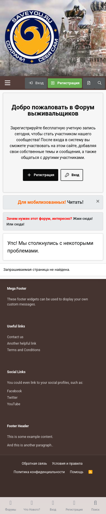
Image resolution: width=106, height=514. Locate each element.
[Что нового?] (88, 83)
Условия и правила (67, 464)
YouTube (13, 404)
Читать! (75, 202)
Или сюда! (15, 224)
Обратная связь (34, 464)
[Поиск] (99, 83)
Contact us (15, 337)
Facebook (14, 391)
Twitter (12, 398)
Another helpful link (21, 343)
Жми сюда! (82, 218)
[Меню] (7, 83)
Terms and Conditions (23, 350)
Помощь (76, 472)
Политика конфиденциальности (39, 472)
